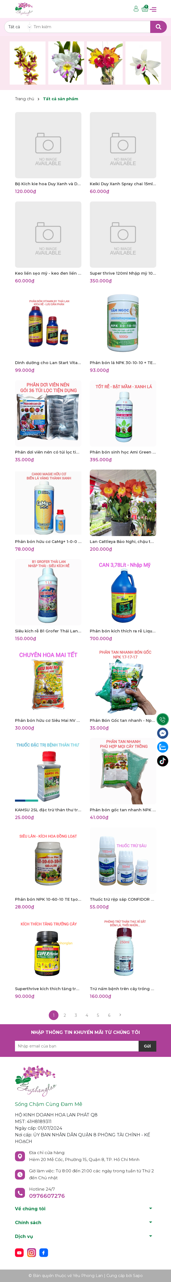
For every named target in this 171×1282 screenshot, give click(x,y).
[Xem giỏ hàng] (145, 9)
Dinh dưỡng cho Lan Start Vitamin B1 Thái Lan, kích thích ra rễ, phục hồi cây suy (48, 362)
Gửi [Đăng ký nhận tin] (147, 1046)
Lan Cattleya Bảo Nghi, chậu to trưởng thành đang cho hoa (123, 541)
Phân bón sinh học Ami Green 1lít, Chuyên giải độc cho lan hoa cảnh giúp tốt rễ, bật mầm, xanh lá (123, 452)
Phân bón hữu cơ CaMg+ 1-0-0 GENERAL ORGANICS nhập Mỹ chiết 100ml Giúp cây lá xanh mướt (48, 541)
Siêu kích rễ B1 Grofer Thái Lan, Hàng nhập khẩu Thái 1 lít (48, 631)
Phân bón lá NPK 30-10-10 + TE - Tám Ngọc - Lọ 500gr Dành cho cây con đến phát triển (123, 362)
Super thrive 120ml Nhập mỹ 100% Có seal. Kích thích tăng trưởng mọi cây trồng (123, 273)
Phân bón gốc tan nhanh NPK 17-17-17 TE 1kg (123, 809)
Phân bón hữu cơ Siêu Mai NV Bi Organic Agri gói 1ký (48, 720)
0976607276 (47, 1196)
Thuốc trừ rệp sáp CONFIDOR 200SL (123, 899)
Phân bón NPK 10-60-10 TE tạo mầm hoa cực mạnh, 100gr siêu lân (48, 899)
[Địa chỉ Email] (85, 1046)
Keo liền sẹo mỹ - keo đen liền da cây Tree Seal (48, 273)
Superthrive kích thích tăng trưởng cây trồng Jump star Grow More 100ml (48, 988)
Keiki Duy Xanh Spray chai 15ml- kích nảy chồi (123, 183)
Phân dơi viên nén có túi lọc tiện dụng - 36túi (48, 452)
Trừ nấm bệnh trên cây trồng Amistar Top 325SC (123, 988)
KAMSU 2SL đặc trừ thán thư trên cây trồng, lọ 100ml (48, 809)
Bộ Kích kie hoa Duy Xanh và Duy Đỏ (48, 183)
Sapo (138, 1275)
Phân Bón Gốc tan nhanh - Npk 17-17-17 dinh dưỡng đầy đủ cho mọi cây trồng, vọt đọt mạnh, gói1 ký (123, 720)
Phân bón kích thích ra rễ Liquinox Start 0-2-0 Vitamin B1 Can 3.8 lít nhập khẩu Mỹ (123, 631)
